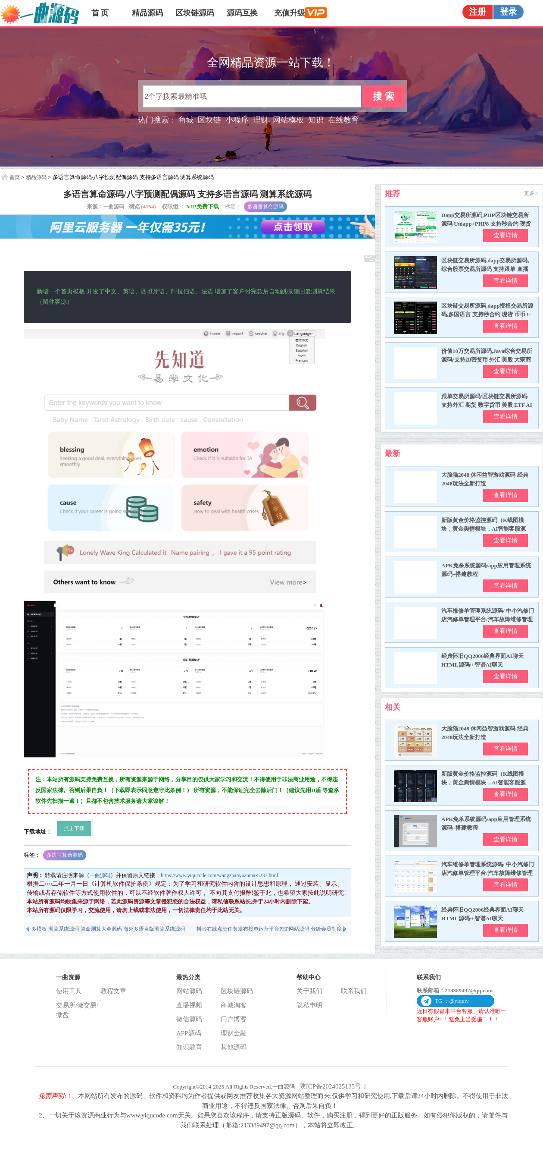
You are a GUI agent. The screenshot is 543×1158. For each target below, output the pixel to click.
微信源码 (189, 1019)
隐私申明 (309, 1005)
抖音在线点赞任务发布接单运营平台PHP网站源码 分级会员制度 (269, 929)
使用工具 (69, 991)
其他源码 (234, 1047)
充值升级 (293, 12)
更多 (531, 193)
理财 (260, 120)
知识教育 (189, 1047)
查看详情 (505, 235)
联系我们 (354, 991)
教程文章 (113, 991)
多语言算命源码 (265, 207)
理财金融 (234, 1033)
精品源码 (147, 13)
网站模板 (288, 120)
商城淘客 (234, 1005)
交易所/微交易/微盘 (77, 1010)
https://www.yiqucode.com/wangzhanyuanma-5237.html (219, 875)
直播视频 (189, 1005)
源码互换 (242, 13)
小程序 (237, 120)
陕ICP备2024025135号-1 (333, 1086)
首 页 (100, 13)
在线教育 (343, 120)
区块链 (209, 120)
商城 (185, 120)
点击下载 (74, 828)
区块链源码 (194, 13)
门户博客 (234, 1019)
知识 (316, 120)
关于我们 (309, 991)
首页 (14, 177)
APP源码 (188, 1033)
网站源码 (189, 991)
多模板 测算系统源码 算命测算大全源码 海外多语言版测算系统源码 (108, 929)
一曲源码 (113, 207)
